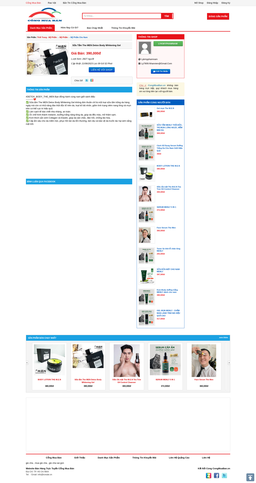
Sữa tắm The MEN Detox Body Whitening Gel (96, 45)
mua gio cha (41, 463)
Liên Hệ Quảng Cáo (179, 457)
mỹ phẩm (64, 37)
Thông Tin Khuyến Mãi (123, 28)
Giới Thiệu (79, 457)
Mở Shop (198, 3)
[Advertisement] (79, 149)
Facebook (216, 475)
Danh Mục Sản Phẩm (41, 28)
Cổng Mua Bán (33, 3)
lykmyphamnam (149, 59)
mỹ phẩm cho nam (79, 37)
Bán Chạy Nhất (95, 28)
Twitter (86, 80)
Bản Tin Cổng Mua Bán (74, 3)
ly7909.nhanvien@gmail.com (156, 63)
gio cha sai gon (56, 463)
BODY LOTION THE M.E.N (49, 380)
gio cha (29, 463)
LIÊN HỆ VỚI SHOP (101, 69)
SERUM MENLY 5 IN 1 (165, 380)
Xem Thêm (223, 337)
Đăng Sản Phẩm (218, 16)
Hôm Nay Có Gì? (69, 27)
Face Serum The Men (204, 380)
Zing (91, 80)
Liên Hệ (206, 457)
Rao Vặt (52, 3)
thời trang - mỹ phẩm (47, 37)
